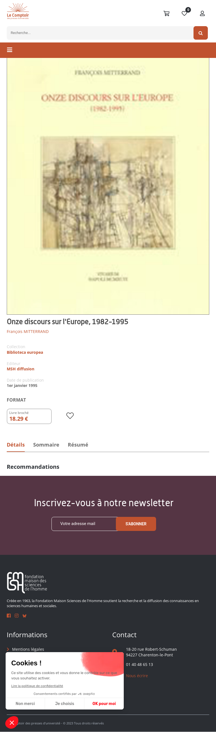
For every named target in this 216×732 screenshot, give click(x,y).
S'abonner (136, 524)
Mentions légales (28, 649)
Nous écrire (137, 675)
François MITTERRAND (28, 331)
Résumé (79, 444)
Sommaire (47, 444)
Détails (16, 444)
